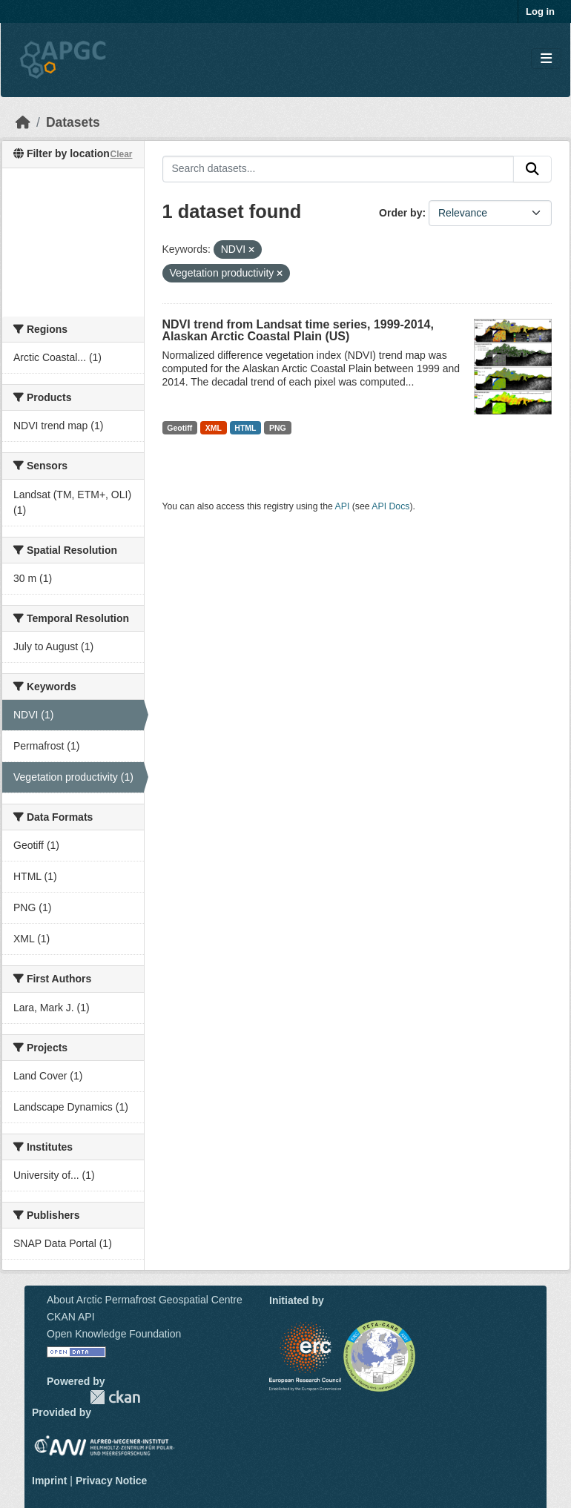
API (342, 506)
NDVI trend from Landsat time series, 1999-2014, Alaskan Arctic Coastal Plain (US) (298, 330)
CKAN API (71, 1317)
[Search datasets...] (338, 169)
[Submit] (532, 169)
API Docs (390, 506)
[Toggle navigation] (546, 59)
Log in (540, 11)
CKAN (115, 1397)
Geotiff (179, 427)
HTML (245, 427)
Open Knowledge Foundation (114, 1334)
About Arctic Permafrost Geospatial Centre (144, 1300)
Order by (400, 213)
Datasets (73, 122)
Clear (121, 154)
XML (213, 427)
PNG (277, 427)
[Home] (23, 122)
